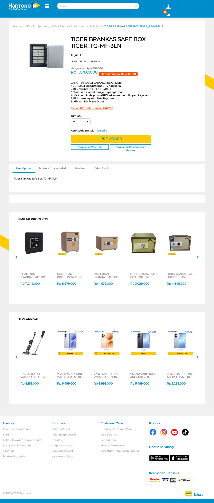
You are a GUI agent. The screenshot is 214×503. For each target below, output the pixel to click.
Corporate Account (63, 445)
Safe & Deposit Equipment (69, 26)
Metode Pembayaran (113, 445)
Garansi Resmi (61, 429)
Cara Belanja (108, 434)
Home (17, 26)
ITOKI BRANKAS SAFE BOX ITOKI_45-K (180, 275)
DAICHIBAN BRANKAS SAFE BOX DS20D (107, 275)
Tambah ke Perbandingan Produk (131, 149)
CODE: (85, 61)
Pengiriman (108, 440)
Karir (6, 434)
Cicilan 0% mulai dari (92, 108)
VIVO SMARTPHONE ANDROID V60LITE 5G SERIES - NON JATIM (143, 375)
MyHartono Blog (62, 456)
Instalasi (57, 440)
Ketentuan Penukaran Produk (119, 450)
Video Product (103, 168)
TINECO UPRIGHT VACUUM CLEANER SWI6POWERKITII (32, 375)
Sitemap (8, 450)
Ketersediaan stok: (89, 130)
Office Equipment (36, 26)
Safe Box (94, 26)
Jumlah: (76, 115)
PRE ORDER (111, 139)
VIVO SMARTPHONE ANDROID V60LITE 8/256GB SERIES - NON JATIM (180, 375)
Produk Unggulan (14, 456)
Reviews (80, 168)
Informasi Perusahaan (17, 429)
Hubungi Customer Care (116, 429)
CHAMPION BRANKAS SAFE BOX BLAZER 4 (33, 275)
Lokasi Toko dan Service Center (22, 440)
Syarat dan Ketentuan (17, 445)
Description (23, 168)
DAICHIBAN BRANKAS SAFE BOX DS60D (70, 275)
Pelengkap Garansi (64, 434)
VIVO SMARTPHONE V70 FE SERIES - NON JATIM (70, 375)
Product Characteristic (53, 168)
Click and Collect (62, 450)
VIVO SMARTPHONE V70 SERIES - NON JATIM (106, 375)
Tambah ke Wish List (90, 147)
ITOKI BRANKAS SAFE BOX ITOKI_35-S (144, 275)
